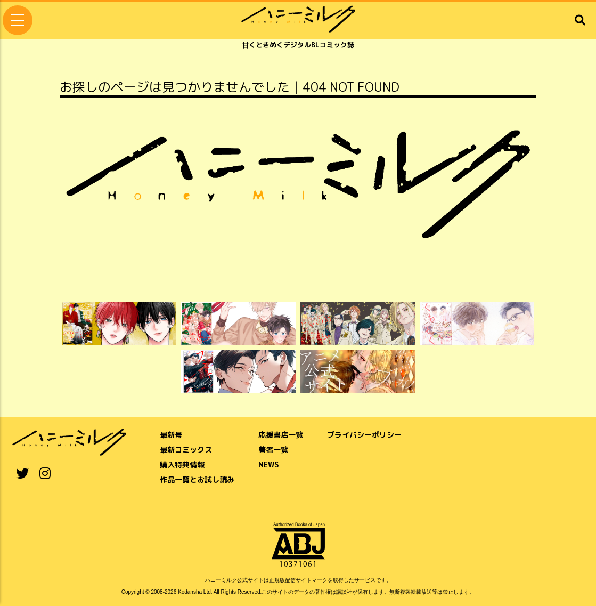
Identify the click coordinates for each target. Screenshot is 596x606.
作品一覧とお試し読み (197, 479)
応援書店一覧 (280, 435)
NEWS (268, 464)
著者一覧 (273, 450)
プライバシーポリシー (364, 435)
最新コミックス (186, 450)
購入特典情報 (182, 464)
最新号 (171, 435)
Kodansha (190, 592)
